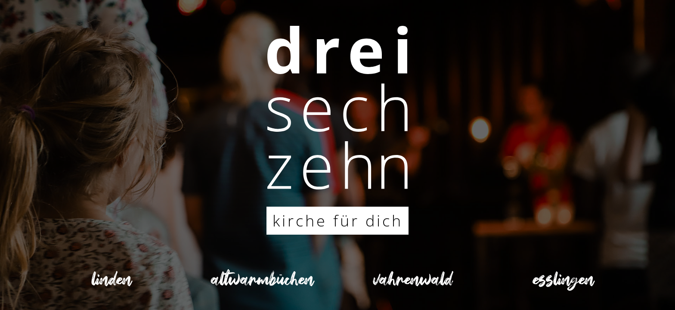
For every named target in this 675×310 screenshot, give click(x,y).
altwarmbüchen (262, 282)
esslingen (563, 282)
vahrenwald (412, 282)
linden (112, 282)
